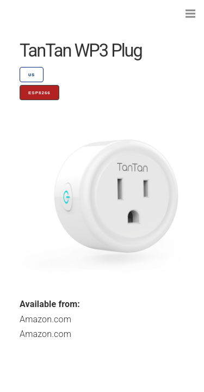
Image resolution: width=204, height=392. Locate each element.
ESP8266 (39, 92)
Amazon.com (45, 319)
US (31, 74)
